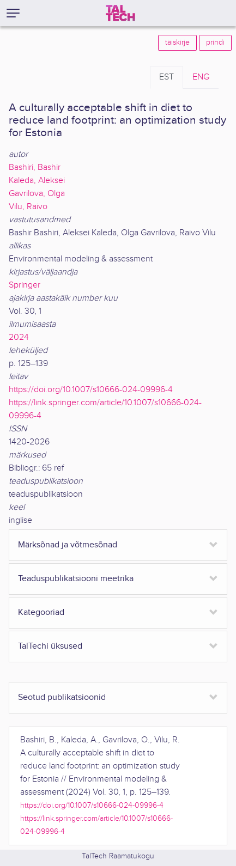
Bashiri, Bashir (34, 167)
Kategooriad (41, 612)
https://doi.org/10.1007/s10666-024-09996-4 (91, 390)
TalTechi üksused (50, 646)
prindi (215, 42)
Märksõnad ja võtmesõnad (67, 545)
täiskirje (177, 42)
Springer (24, 285)
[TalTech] (120, 13)
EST (166, 77)
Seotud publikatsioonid (62, 697)
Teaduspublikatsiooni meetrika (76, 579)
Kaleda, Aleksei (37, 180)
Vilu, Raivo (28, 207)
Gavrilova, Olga (37, 193)
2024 (19, 337)
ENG (200, 77)
